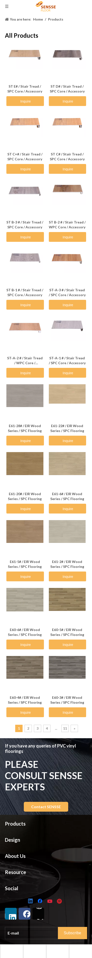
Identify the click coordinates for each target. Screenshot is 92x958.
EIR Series (13, 913)
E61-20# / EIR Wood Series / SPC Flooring (25, 496)
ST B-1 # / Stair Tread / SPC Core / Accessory (24, 292)
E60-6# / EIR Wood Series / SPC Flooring (25, 632)
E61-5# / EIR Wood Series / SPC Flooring (25, 564)
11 (65, 728)
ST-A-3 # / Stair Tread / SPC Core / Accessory (67, 292)
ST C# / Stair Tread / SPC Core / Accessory (67, 156)
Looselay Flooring (19, 852)
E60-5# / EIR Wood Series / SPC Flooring (67, 632)
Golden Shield (16, 859)
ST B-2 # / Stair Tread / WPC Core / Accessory (67, 224)
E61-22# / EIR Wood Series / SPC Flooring (67, 428)
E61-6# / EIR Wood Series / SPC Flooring (67, 496)
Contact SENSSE (46, 806)
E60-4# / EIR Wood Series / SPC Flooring (25, 699)
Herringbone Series (20, 928)
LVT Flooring (15, 844)
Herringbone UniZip (21, 882)
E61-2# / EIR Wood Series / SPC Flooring (67, 564)
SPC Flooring (15, 836)
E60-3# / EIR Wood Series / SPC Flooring (67, 699)
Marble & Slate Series (22, 920)
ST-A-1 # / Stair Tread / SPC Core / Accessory (67, 360)
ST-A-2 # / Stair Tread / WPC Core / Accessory (25, 360)
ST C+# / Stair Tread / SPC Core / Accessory (24, 156)
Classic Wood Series (21, 905)
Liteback (12, 874)
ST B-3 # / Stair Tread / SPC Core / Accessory (24, 224)
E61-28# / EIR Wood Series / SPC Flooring (25, 428)
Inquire (25, 101)
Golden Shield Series (22, 936)
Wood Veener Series (21, 943)
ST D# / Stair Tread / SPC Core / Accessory (67, 88)
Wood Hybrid (16, 867)
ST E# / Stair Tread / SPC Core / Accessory (24, 88)
